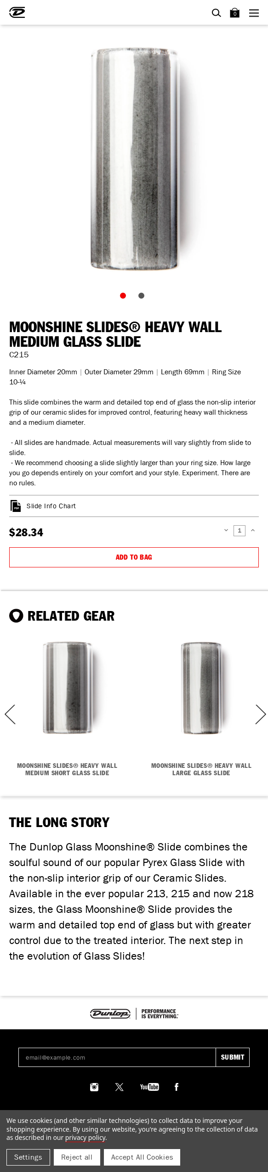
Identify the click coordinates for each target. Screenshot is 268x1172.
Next (259, 714)
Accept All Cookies (142, 1157)
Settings (28, 1157)
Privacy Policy (85, 1137)
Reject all (77, 1157)
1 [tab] (125, 297)
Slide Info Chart (51, 506)
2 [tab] (143, 297)
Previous (6, 714)
